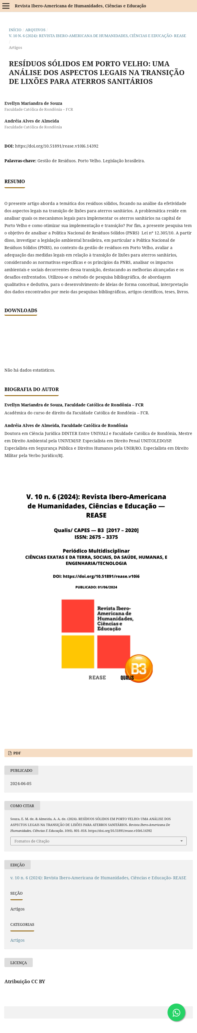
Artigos (17, 940)
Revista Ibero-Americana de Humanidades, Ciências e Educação (80, 6)
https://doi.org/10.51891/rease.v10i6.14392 (56, 146)
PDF (16, 753)
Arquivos (35, 29)
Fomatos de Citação (32, 841)
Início (15, 29)
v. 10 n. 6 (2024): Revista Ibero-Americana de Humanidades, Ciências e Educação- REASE (97, 35)
